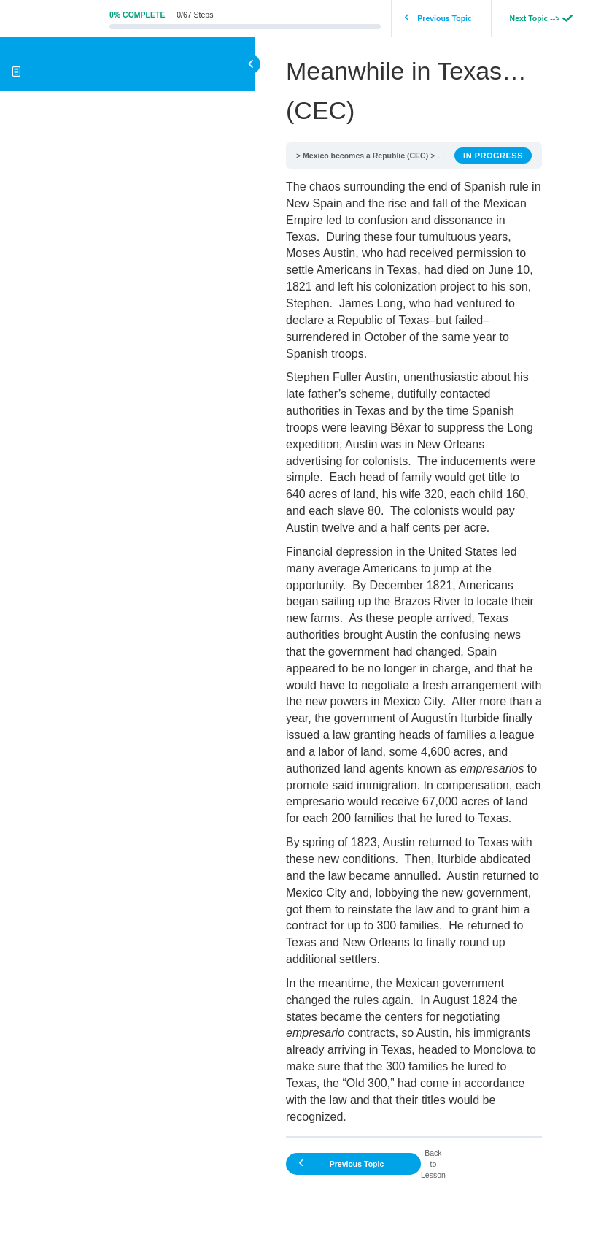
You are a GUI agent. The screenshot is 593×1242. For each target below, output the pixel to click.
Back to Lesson (433, 1164)
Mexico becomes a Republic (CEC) (365, 155)
